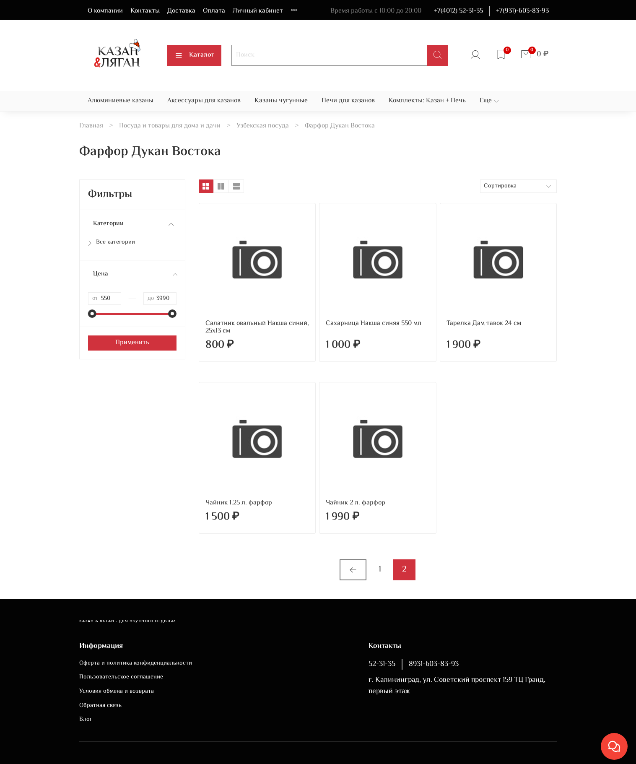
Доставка (181, 11)
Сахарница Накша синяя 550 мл (373, 323)
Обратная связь (100, 705)
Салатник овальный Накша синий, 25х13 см (257, 327)
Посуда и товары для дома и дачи (170, 126)
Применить (132, 343)
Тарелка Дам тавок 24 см (483, 323)
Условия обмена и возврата (116, 691)
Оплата (214, 11)
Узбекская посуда (262, 126)
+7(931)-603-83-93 (522, 11)
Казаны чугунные (281, 101)
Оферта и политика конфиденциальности (135, 663)
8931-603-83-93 (434, 664)
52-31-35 (382, 664)
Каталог (194, 55)
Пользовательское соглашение (121, 677)
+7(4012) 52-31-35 (458, 11)
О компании (105, 11)
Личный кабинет (258, 11)
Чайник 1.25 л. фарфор (238, 503)
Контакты (145, 11)
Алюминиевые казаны (120, 101)
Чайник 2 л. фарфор (355, 503)
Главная (91, 126)
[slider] (92, 313)
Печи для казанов (348, 101)
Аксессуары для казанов (204, 101)
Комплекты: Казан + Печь (427, 101)
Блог (85, 719)
